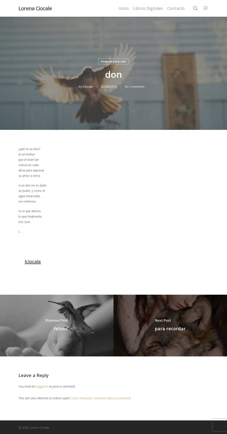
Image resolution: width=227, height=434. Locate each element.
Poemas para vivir (113, 61)
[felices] (57, 325)
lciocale (88, 86)
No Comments (135, 86)
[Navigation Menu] (206, 8)
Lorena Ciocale (35, 8)
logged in (42, 386)
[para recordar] (170, 325)
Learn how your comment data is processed (100, 398)
